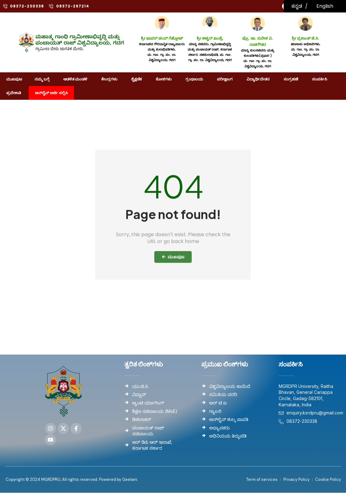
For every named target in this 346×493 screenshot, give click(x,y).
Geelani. (129, 479)
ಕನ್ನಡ (296, 6)
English (324, 6)
